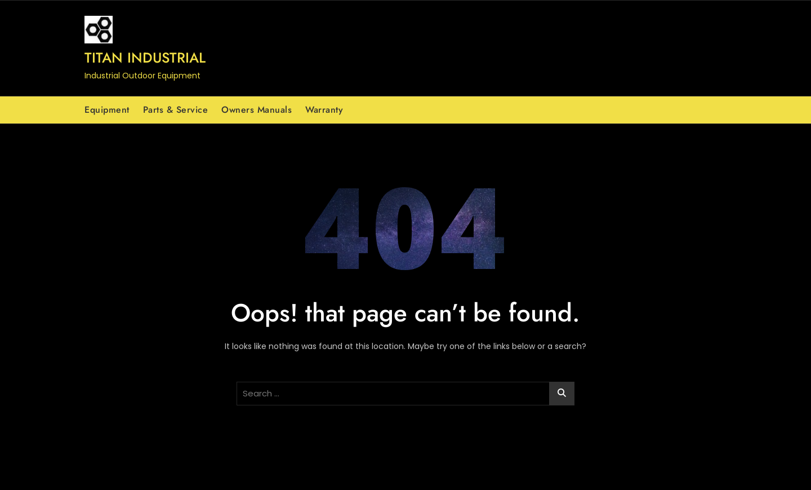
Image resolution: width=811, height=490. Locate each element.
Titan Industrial (145, 57)
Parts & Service (175, 109)
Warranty (324, 109)
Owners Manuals (256, 109)
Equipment (107, 109)
